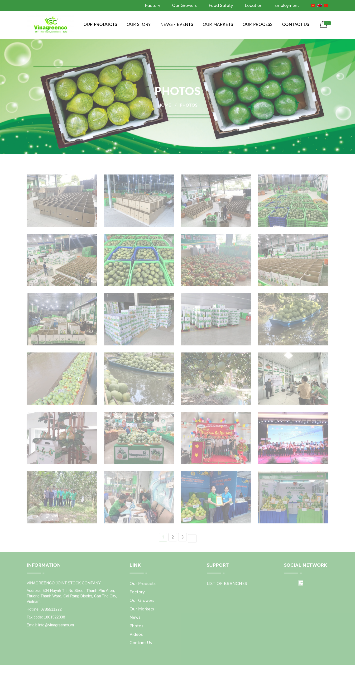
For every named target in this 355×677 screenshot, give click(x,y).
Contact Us (295, 24)
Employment (286, 5)
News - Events (176, 24)
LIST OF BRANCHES (227, 589)
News (135, 623)
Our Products (100, 24)
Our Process (258, 24)
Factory (152, 5)
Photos (136, 631)
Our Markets (218, 24)
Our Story (139, 24)
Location (253, 5)
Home (164, 106)
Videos (136, 640)
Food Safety (221, 5)
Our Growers (184, 5)
